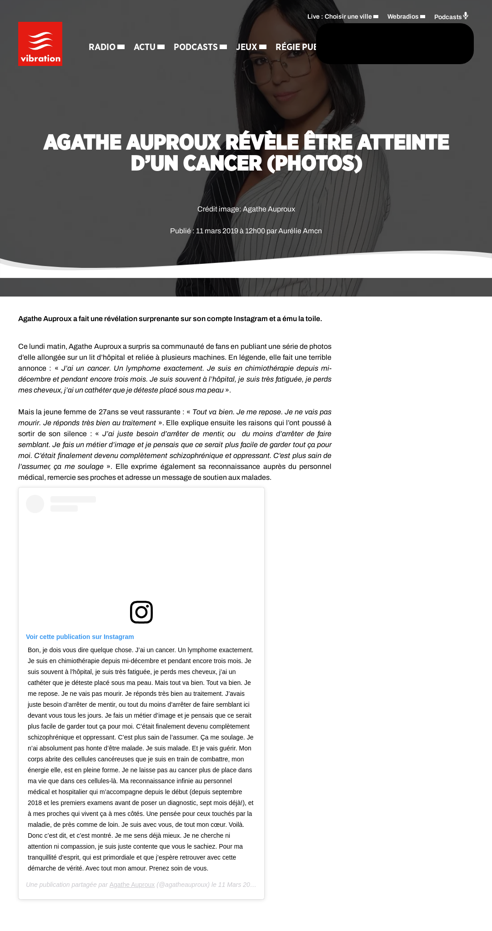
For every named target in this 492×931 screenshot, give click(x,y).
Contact (201, 63)
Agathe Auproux (132, 884)
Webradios (403, 16)
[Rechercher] (277, 44)
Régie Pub (151, 63)
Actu (146, 31)
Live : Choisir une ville (339, 16)
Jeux (100, 63)
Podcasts (197, 31)
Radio (103, 31)
